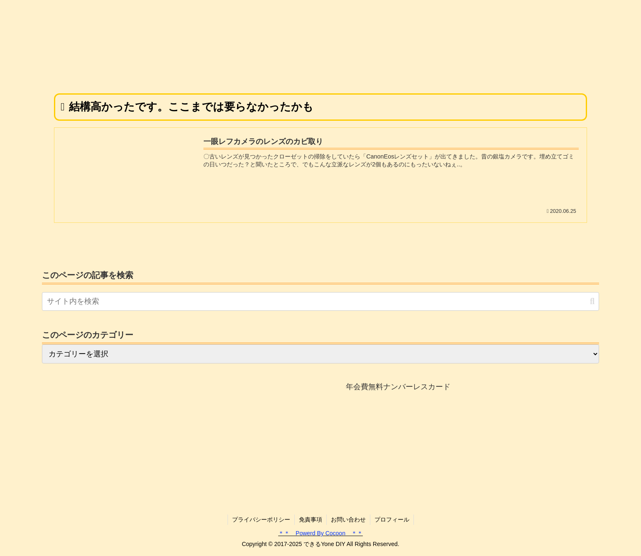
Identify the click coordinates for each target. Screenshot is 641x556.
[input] (320, 301)
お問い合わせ (348, 519)
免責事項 (310, 519)
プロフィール (391, 519)
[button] (592, 301)
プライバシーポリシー (261, 519)
